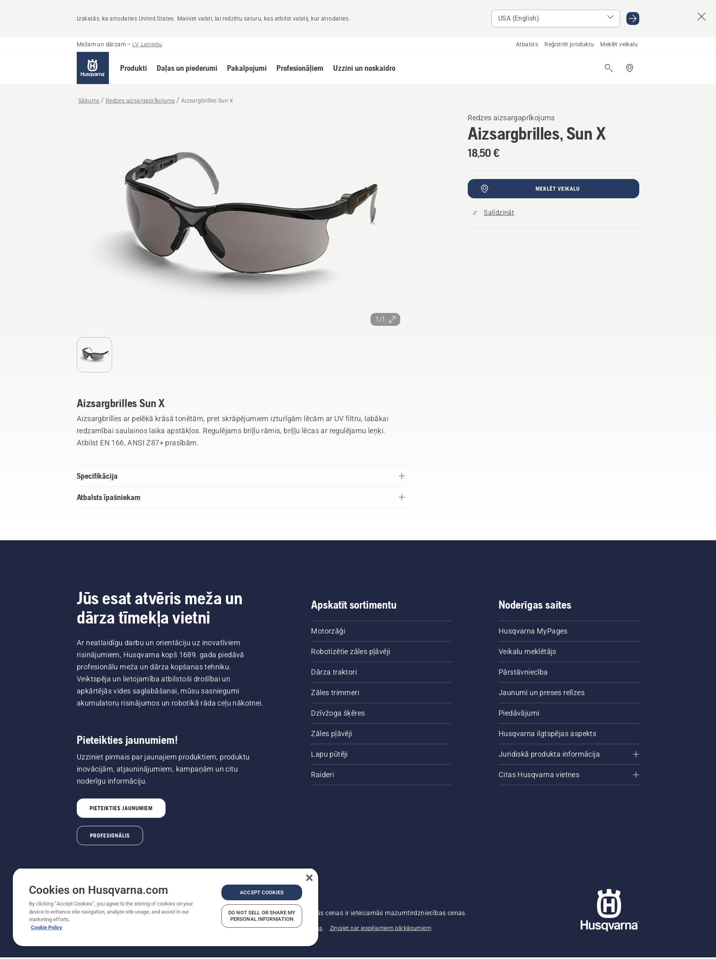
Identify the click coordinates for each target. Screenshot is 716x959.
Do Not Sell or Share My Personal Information (261, 916)
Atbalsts (527, 44)
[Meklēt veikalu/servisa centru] (629, 68)
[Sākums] (93, 68)
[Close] (309, 878)
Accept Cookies (262, 892)
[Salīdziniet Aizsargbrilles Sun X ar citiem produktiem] (493, 212)
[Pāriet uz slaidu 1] (94, 355)
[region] (165, 907)
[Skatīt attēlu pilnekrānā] (241, 221)
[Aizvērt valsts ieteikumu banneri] (701, 16)
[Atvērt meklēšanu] (608, 68)
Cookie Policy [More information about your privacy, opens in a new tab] (46, 927)
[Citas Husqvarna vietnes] (569, 775)
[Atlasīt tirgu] (555, 18)
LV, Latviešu (147, 44)
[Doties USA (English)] (632, 18)
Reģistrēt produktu (569, 44)
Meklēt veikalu (619, 44)
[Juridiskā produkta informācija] (569, 754)
